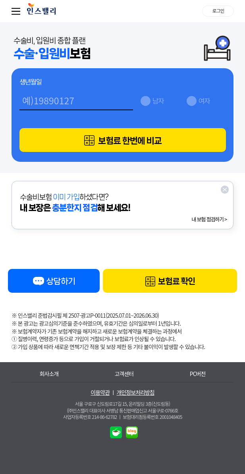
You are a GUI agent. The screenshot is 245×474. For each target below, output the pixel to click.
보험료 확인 (170, 281)
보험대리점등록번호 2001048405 (152, 416)
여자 (204, 101)
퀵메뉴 (17, 11)
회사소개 (49, 374)
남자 (158, 101)
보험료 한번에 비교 (123, 140)
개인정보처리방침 (135, 392)
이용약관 (100, 392)
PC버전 (198, 374)
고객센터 (124, 374)
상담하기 (54, 282)
